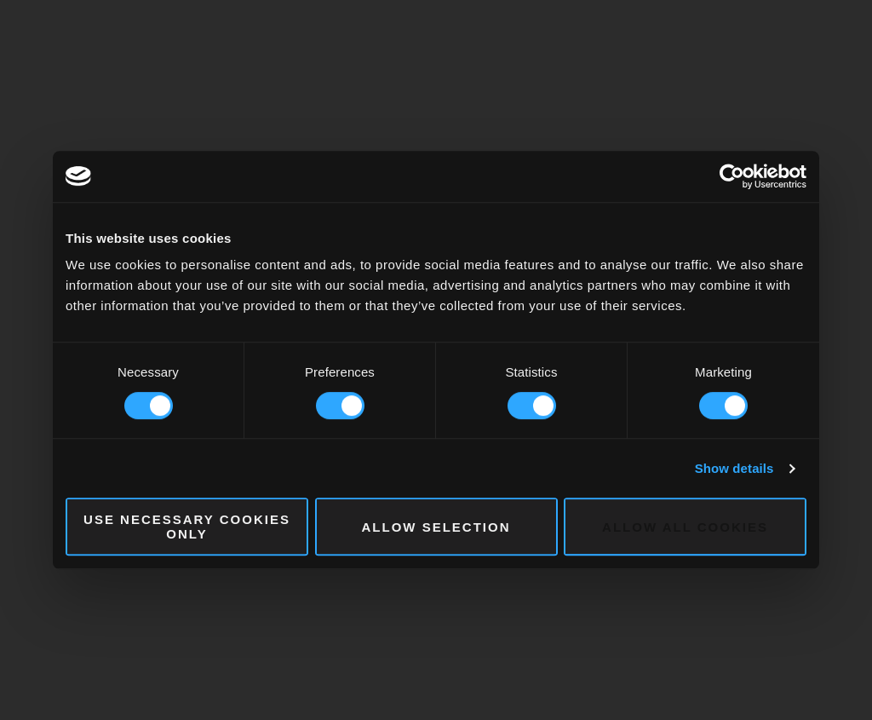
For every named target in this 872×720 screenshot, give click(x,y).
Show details (734, 468)
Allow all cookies (685, 527)
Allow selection (436, 527)
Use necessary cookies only (186, 526)
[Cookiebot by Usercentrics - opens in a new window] (731, 176)
